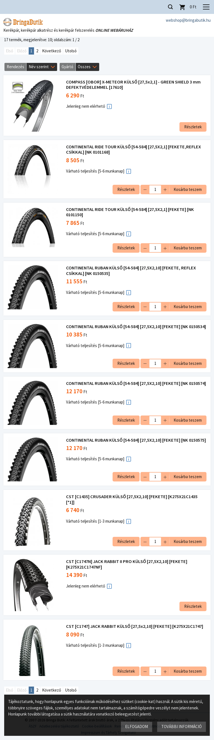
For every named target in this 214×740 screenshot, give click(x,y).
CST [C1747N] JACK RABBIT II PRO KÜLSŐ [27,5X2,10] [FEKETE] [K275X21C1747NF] (127, 570)
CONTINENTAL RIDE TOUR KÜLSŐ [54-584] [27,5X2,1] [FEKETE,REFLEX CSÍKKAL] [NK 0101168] (134, 150)
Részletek (192, 127)
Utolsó (71, 51)
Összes (84, 67)
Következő (51, 51)
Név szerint (39, 67)
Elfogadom (136, 726)
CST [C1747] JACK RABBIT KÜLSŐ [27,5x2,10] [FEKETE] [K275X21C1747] (135, 632)
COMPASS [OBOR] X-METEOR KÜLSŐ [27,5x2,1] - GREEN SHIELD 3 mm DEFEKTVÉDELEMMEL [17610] (134, 85)
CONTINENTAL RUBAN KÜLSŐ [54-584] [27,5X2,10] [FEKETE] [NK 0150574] (128, 388)
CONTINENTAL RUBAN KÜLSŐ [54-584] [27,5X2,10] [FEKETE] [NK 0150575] (128, 447)
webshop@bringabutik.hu (188, 20)
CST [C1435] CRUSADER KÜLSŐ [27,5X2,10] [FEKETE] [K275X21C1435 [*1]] (132, 505)
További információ (181, 726)
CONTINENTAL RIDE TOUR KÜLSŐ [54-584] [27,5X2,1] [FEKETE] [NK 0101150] (131, 212)
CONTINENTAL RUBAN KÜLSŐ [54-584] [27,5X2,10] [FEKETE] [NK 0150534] (128, 329)
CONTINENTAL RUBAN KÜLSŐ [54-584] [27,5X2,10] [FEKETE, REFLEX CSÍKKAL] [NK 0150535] (132, 271)
